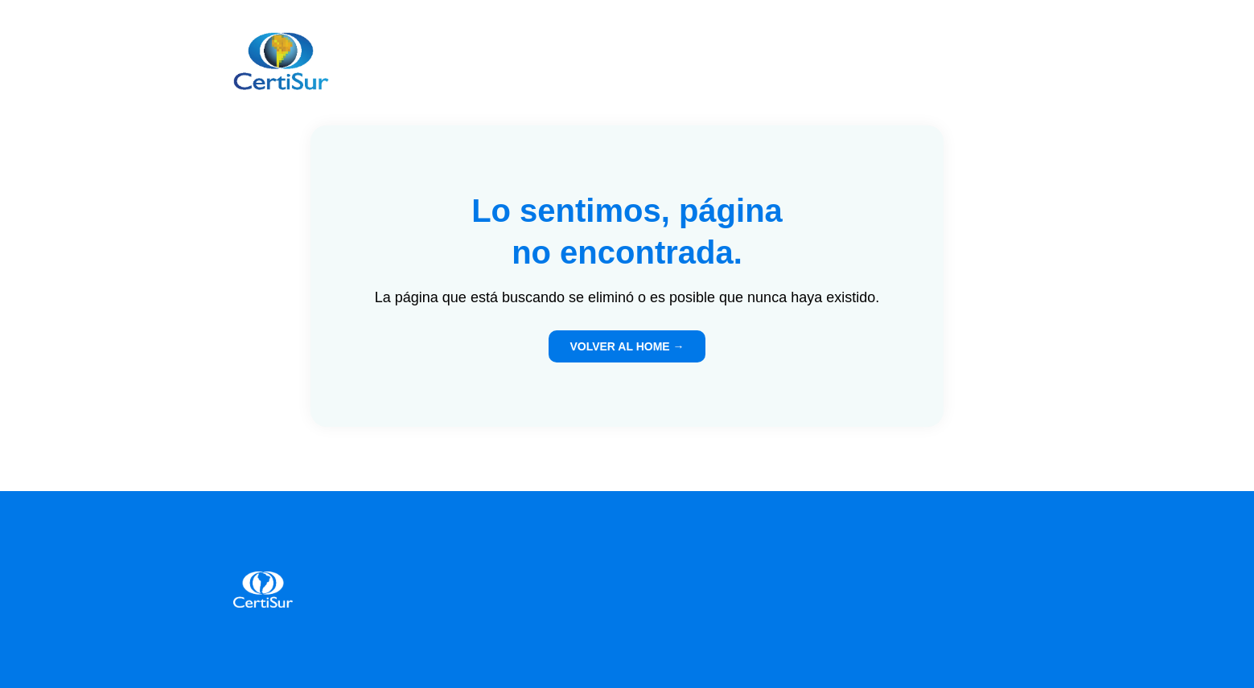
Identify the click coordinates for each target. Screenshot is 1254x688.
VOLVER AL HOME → (626, 346)
